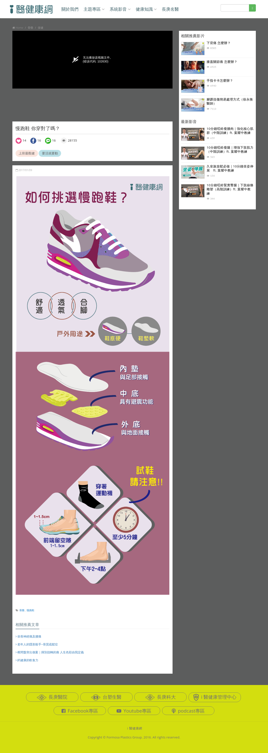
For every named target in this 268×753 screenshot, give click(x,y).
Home (19, 28)
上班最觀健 (27, 153)
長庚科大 (160, 697)
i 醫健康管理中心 (214, 697)
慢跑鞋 (30, 610)
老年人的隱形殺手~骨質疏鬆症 (37, 644)
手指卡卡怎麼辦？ (220, 80)
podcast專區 (188, 710)
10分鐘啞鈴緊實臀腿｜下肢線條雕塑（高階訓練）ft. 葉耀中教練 (230, 189)
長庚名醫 (170, 9)
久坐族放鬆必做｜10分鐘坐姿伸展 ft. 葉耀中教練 (230, 168)
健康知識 (146, 9)
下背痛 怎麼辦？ (219, 43)
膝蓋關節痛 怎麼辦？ (222, 61)
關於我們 (70, 9)
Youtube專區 (134, 710)
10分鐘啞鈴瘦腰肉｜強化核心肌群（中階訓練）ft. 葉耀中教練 (230, 130)
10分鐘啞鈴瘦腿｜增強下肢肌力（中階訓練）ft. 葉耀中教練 (230, 149)
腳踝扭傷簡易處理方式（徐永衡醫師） (230, 101)
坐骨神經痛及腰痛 (28, 636)
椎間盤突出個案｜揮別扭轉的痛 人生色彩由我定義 (50, 652)
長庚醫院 (52, 697)
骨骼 (22, 610)
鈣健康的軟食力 (27, 660)
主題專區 (93, 9)
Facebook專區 (80, 710)
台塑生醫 (106, 697)
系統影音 (120, 9)
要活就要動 (50, 153)
